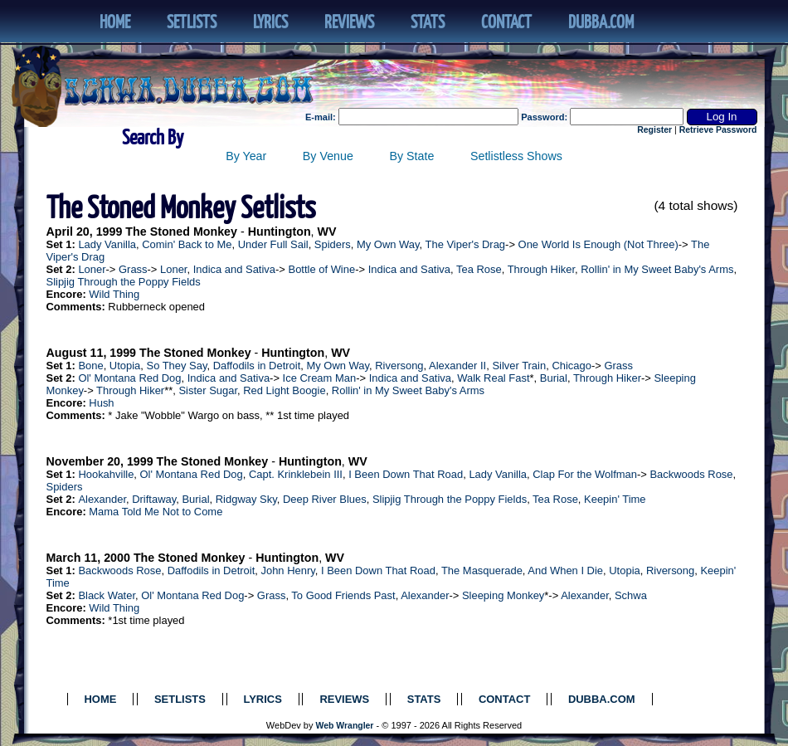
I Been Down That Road (405, 474)
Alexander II (457, 365)
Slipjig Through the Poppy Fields (123, 281)
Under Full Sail (273, 244)
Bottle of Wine (322, 269)
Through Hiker (541, 269)
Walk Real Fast (493, 378)
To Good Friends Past (343, 595)
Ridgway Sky (246, 499)
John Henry (287, 570)
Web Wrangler (345, 725)
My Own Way (388, 244)
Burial (553, 378)
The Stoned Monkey (181, 231)
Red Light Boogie (284, 390)
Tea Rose (479, 269)
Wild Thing (114, 294)
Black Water (106, 595)
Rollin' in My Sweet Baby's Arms (657, 269)
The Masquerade (482, 570)
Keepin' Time (614, 499)
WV (327, 231)
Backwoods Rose (690, 474)
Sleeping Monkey (503, 595)
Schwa (631, 595)
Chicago (571, 365)
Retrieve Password (718, 129)
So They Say (177, 365)
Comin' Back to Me (186, 244)
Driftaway (154, 499)
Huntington (279, 231)
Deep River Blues (325, 499)
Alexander (102, 499)
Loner (91, 269)
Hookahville (106, 474)
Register (654, 129)
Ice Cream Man (320, 378)
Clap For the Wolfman (585, 474)
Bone (90, 365)
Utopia (124, 365)
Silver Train (519, 365)
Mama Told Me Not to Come (155, 511)
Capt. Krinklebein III (296, 474)
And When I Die (565, 570)
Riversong (399, 365)
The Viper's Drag (466, 244)
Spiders (332, 244)
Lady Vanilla (107, 244)
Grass (133, 269)
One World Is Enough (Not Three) (598, 244)
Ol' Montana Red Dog (129, 378)
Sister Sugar (207, 390)
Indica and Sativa (234, 269)
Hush (101, 403)
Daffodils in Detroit (257, 365)
